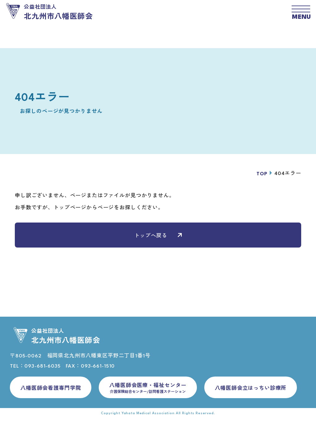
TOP (262, 174)
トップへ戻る (158, 236)
